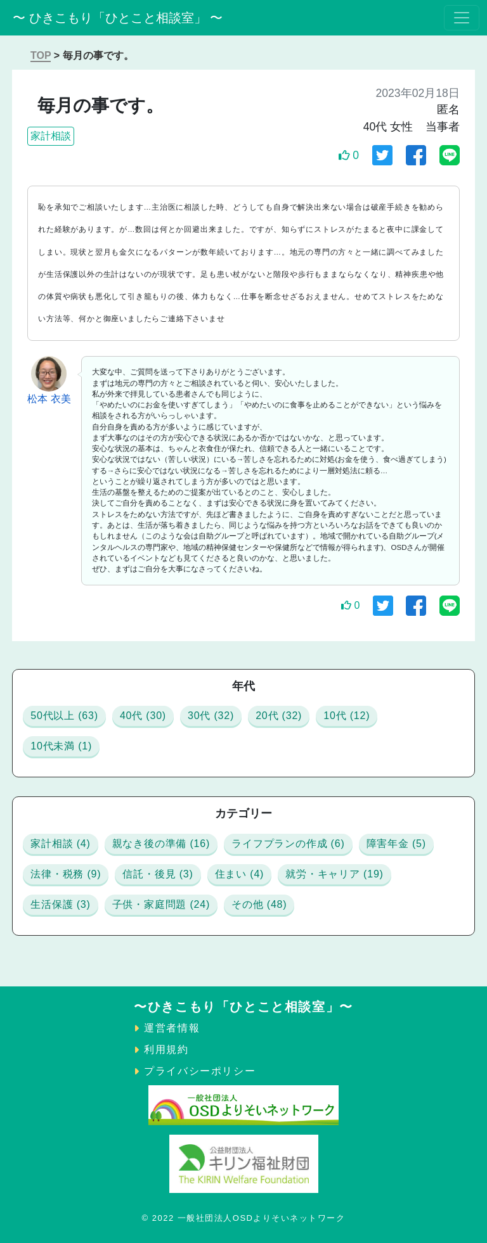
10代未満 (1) (61, 746)
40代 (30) (143, 715)
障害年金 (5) (396, 843)
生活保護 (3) (60, 904)
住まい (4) (239, 874)
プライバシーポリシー (200, 1071)
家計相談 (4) (60, 843)
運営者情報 (172, 1028)
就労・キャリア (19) (334, 874)
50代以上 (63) (64, 715)
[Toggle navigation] (461, 17)
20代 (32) (279, 715)
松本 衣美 (48, 398)
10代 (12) (346, 715)
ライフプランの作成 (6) (287, 843)
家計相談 (50, 136)
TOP (40, 55)
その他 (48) (259, 904)
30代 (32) (211, 715)
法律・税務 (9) (65, 874)
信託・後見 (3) (157, 874)
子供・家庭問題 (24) (161, 904)
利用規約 (166, 1049)
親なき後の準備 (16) (161, 843)
